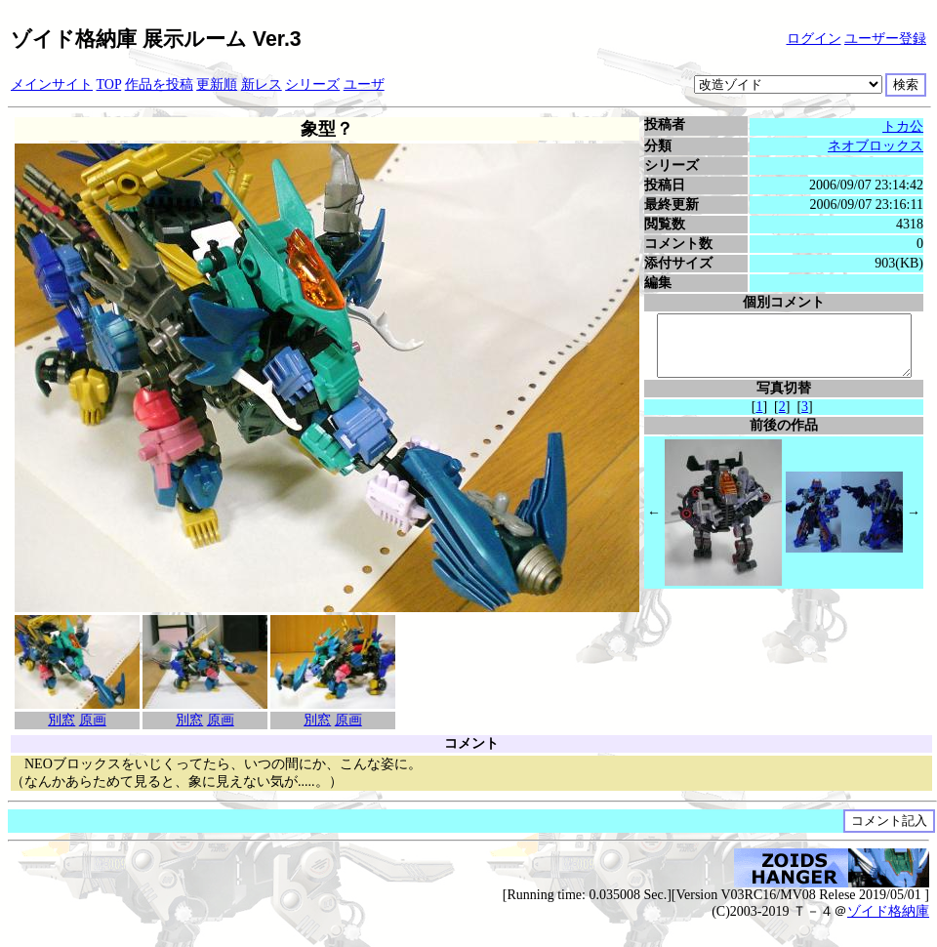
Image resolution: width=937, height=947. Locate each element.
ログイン (814, 38)
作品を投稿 (159, 84)
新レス (261, 84)
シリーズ (312, 84)
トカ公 (905, 126)
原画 (89, 720)
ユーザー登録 (885, 38)
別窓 (59, 720)
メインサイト (52, 84)
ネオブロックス (878, 146)
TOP (109, 84)
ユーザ (364, 84)
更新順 (216, 84)
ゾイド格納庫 (888, 911)
